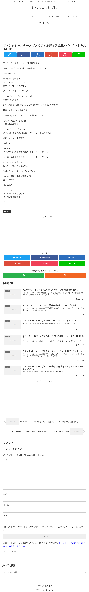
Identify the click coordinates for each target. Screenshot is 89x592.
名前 (5, 494)
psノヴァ (8, 211)
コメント (7, 460)
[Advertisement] (44, 35)
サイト (6, 516)
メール (6, 505)
